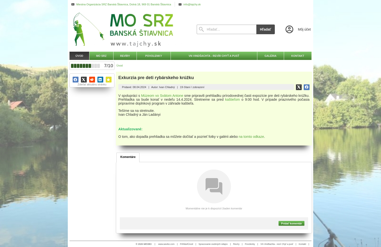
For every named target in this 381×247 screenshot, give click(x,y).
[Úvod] (128, 29)
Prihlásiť (184, 244)
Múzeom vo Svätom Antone (162, 96)
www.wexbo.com (166, 244)
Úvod (190, 244)
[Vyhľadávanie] (226, 29)
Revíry (236, 244)
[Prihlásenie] (297, 29)
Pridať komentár (291, 223)
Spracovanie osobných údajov (213, 244)
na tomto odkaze (251, 137)
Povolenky (250, 244)
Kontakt (302, 244)
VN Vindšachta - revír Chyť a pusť (276, 244)
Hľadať (265, 29)
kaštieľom (232, 99)
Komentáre (128, 157)
